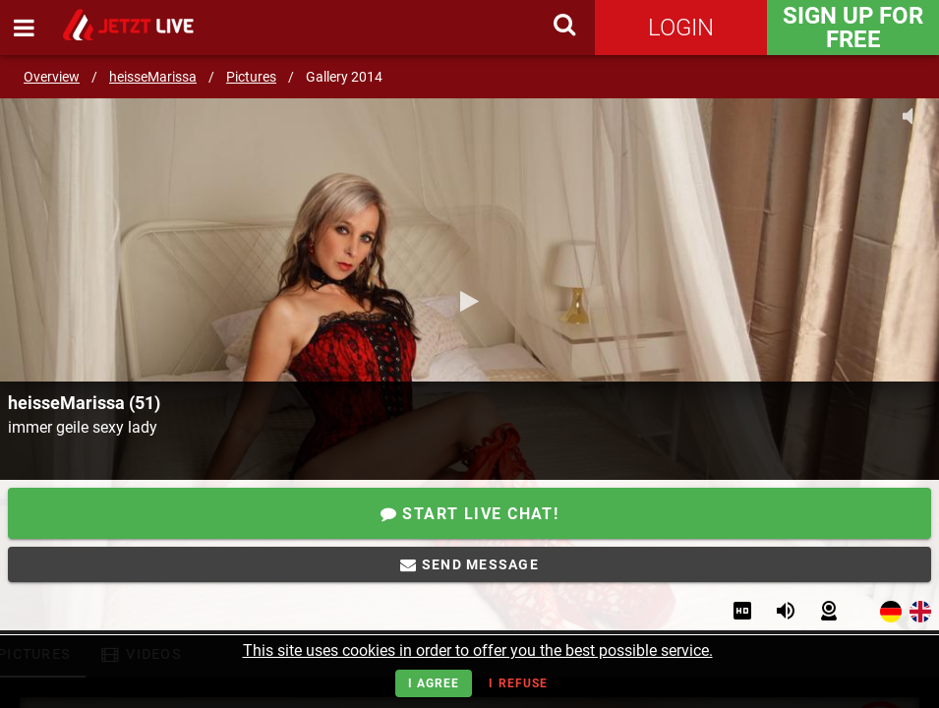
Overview (52, 77)
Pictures (251, 77)
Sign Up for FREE (853, 27)
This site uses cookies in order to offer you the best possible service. (478, 650)
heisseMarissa (153, 77)
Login (681, 27)
